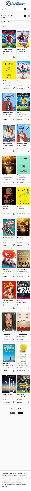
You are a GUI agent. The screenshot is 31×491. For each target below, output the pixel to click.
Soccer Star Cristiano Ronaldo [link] (22, 395)
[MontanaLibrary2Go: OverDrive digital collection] (15, 3)
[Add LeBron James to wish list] (29, 57)
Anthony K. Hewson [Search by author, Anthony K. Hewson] (23, 51)
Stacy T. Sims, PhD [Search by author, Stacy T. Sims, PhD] (23, 302)
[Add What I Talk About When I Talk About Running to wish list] (29, 339)
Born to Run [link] (6, 363)
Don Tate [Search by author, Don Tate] (6, 302)
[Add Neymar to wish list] (29, 120)
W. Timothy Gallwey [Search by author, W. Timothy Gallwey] (23, 365)
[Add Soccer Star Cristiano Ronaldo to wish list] (29, 402)
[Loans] (24, 9)
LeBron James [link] (21, 49)
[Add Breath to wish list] (14, 88)
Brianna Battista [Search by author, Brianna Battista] (8, 51)
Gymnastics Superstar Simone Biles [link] (8, 112)
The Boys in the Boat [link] (22, 269)
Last (20, 413)
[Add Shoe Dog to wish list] (14, 214)
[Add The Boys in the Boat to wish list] (29, 277)
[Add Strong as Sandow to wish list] (14, 308)
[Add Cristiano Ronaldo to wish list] (14, 57)
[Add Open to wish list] (14, 339)
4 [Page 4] (16, 409)
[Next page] (21, 409)
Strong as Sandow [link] (8, 300)
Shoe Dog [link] (5, 206)
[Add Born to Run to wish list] (14, 371)
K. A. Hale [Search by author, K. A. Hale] (6, 240)
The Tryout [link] (20, 81)
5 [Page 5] (18, 409)
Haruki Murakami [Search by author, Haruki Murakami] (23, 334)
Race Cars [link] (5, 269)
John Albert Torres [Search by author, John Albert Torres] (23, 396)
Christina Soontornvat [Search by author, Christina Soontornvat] (23, 83)
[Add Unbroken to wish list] (14, 183)
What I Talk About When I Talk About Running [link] (22, 332)
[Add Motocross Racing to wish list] (14, 245)
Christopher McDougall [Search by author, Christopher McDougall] (9, 365)
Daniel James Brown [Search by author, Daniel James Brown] (23, 271)
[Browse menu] (28, 9)
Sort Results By (5, 22)
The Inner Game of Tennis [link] (22, 363)
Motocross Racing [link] (8, 238)
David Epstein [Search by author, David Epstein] (22, 177)
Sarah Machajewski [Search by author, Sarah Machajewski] (23, 114)
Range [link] (19, 175)
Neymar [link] (19, 112)
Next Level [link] (20, 300)
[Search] (2, 9)
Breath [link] (5, 81)
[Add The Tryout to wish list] (29, 88)
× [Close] (28, 475)
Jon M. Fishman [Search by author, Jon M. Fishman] (7, 114)
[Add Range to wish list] (29, 183)
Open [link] (4, 332)
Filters (4, 26)
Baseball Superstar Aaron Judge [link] (22, 143)
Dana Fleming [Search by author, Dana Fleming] (7, 271)
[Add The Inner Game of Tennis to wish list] (29, 371)
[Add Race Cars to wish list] (14, 277)
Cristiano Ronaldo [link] (8, 49)
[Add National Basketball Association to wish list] (14, 151)
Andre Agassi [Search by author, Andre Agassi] (7, 334)
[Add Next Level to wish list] (29, 308)
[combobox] (12, 9)
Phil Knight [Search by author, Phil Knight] (6, 208)
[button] (25, 16)
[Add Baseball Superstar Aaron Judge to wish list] (29, 151)
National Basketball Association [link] (8, 143)
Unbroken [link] (5, 175)
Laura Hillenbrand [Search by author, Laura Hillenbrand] (8, 177)
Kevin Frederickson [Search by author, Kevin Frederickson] (8, 145)
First (12, 413)
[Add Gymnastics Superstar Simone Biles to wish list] (14, 120)
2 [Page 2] (13, 409)
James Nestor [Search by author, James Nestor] (7, 83)
